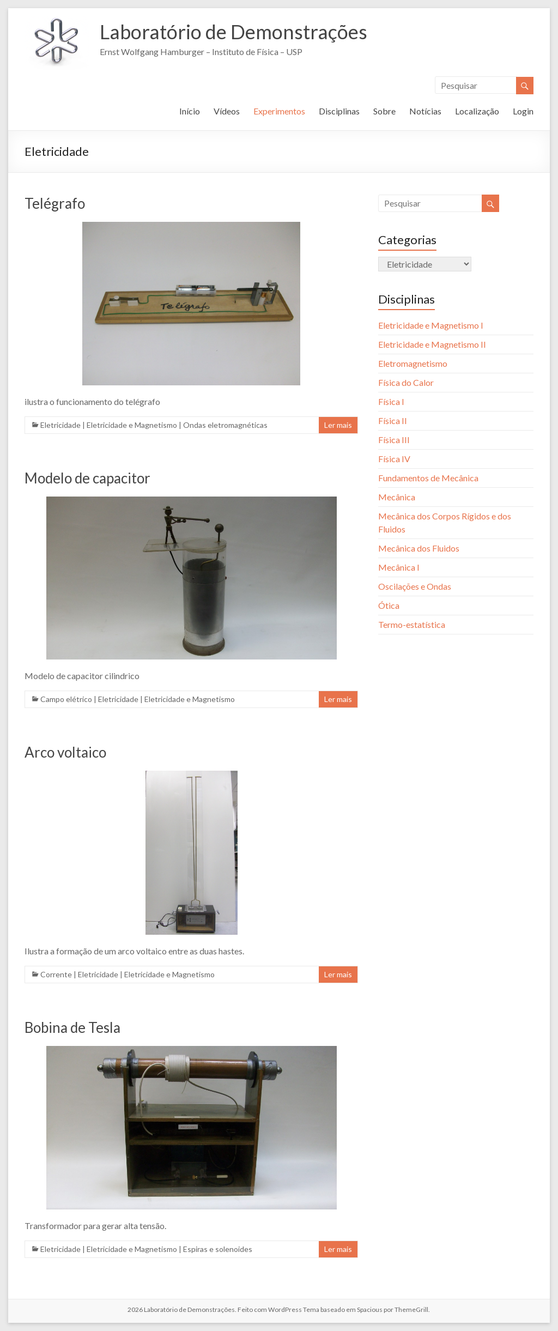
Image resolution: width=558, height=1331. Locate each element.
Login (523, 111)
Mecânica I (399, 567)
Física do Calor (406, 382)
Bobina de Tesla (72, 1027)
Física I (391, 401)
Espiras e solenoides (217, 1249)
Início (189, 111)
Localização (477, 111)
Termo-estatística (411, 624)
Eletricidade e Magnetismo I (430, 325)
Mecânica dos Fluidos (418, 548)
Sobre (384, 111)
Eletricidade (60, 424)
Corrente (56, 974)
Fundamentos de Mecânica (428, 478)
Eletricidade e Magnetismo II (432, 344)
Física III (394, 439)
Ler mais (338, 424)
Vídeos (227, 111)
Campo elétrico (66, 699)
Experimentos (279, 111)
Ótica (388, 605)
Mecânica (396, 497)
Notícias (425, 111)
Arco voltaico (65, 752)
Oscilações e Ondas (414, 586)
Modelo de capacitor (87, 478)
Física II (392, 420)
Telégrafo (55, 203)
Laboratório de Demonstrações (233, 32)
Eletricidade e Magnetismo (132, 424)
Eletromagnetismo (412, 363)
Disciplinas (339, 111)
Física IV (394, 458)
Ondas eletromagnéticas (225, 424)
